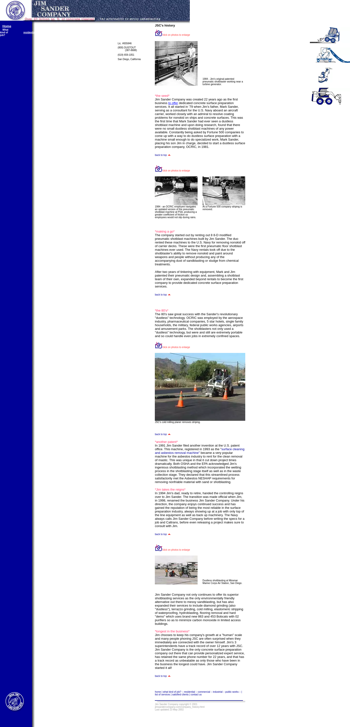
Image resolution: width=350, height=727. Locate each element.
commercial (54, 32)
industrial (78, 32)
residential (29, 32)
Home (6, 26)
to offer (173, 103)
